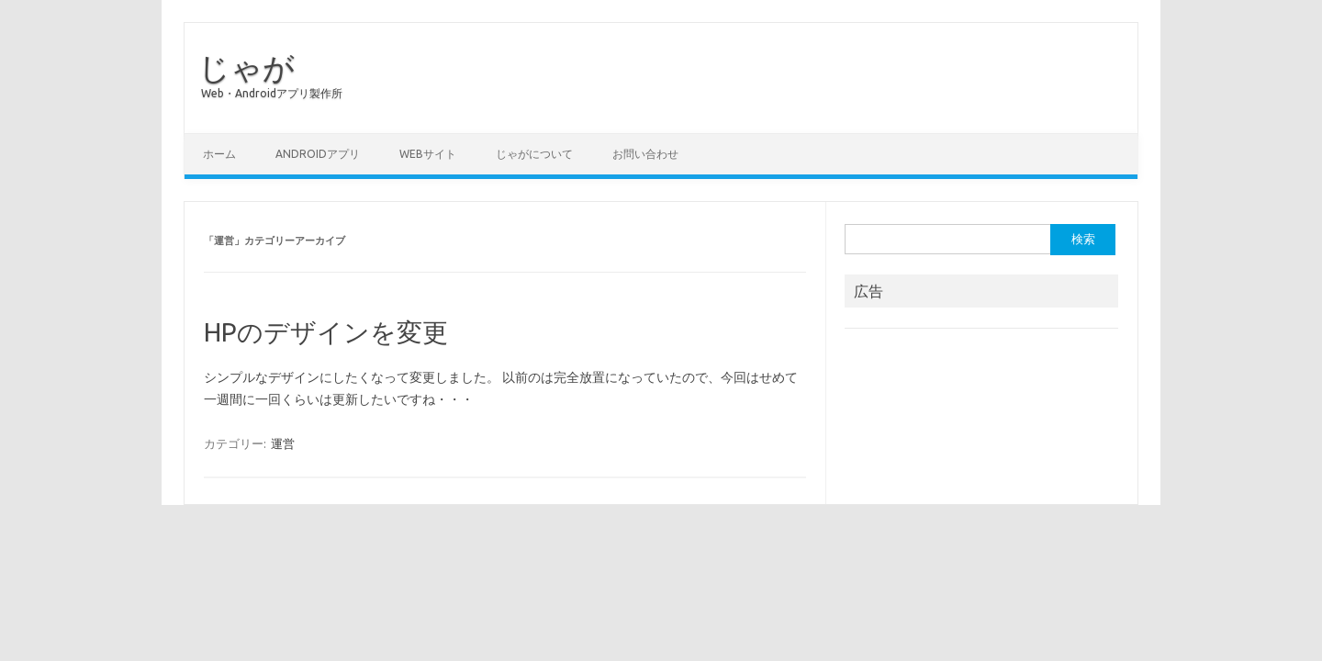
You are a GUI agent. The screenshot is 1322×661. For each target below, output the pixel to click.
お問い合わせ (645, 154)
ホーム (219, 154)
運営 (283, 443)
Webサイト (427, 154)
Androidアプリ (317, 154)
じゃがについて (534, 154)
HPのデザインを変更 (326, 332)
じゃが (246, 67)
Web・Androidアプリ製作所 (271, 93)
